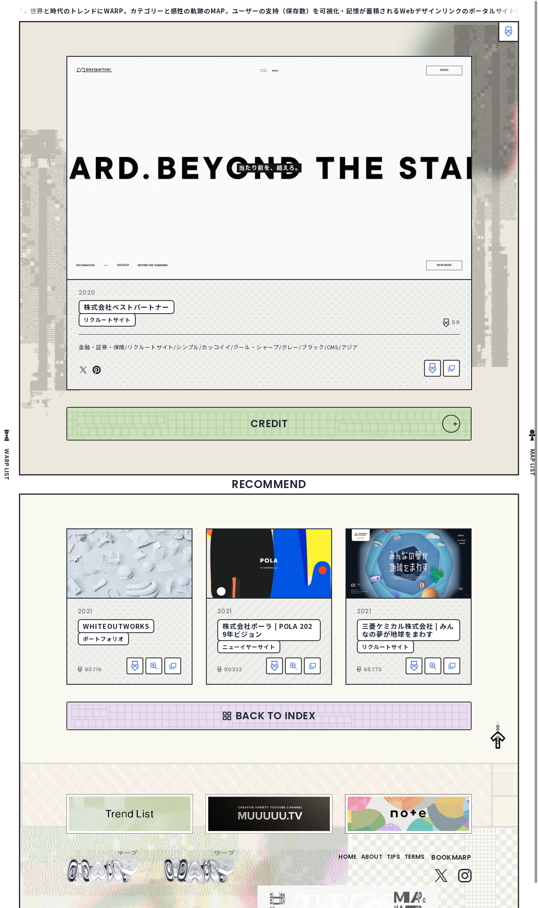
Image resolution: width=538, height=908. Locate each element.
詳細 (153, 665)
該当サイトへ (451, 368)
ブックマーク (504, 35)
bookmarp (451, 862)
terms (411, 862)
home (323, 862)
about (355, 862)
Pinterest (96, 370)
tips (383, 862)
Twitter (83, 370)
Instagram (465, 880)
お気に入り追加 (432, 368)
